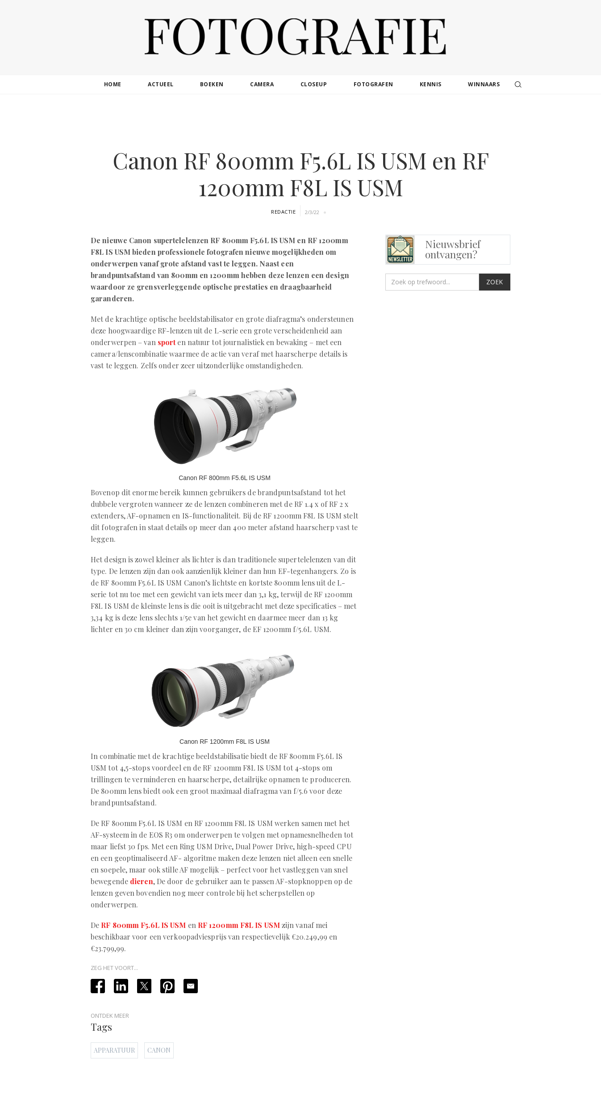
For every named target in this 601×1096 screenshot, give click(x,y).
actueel (161, 84)
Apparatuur (114, 1050)
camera (262, 84)
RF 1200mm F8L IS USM (239, 925)
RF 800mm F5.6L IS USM (143, 925)
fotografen (373, 84)
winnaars (484, 84)
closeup (313, 84)
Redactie (283, 211)
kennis (431, 84)
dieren (141, 881)
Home (112, 84)
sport (167, 342)
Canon (159, 1050)
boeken (212, 84)
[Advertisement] (300, 122)
